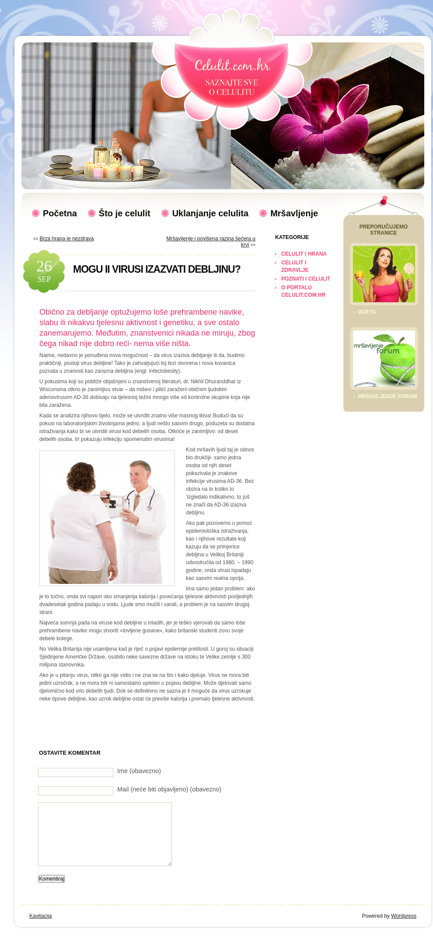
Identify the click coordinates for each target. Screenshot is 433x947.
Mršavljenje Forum (387, 396)
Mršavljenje (294, 213)
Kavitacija (40, 916)
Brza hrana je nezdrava (66, 239)
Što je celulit (124, 213)
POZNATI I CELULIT (305, 279)
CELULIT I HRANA (304, 254)
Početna (60, 213)
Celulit (232, 77)
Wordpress (403, 916)
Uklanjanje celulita (210, 213)
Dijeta (367, 312)
